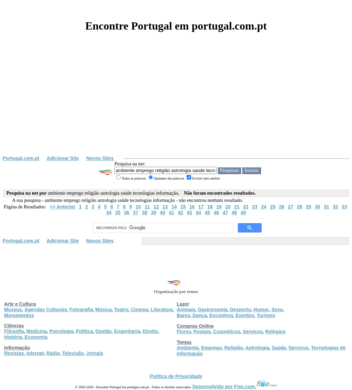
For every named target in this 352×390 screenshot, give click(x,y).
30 (317, 206)
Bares (183, 315)
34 (109, 212)
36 (127, 212)
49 (243, 212)
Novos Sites (100, 158)
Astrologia (257, 347)
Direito (150, 331)
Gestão (103, 331)
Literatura (162, 309)
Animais (186, 309)
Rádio (53, 353)
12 (156, 206)
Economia (35, 337)
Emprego (211, 347)
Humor (261, 309)
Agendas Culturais (45, 309)
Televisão (73, 353)
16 (192, 206)
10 (138, 206)
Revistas (14, 353)
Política (84, 331)
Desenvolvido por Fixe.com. (234, 386)
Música (103, 309)
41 (171, 212)
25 (272, 206)
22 (246, 206)
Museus (13, 309)
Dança (199, 315)
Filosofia (14, 331)
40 (162, 212)
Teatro (121, 309)
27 (291, 206)
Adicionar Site (63, 158)
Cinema (139, 309)
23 (254, 206)
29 (308, 206)
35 (118, 212)
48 (234, 212)
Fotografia (81, 309)
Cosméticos (226, 331)
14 (174, 206)
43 (189, 212)
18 (210, 206)
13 (165, 206)
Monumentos (19, 315)
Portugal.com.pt (21, 158)
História (13, 337)
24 (263, 206)
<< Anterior (62, 206)
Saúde (279, 347)
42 (180, 212)
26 (282, 206)
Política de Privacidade (176, 376)
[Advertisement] (176, 104)
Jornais (94, 353)
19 (219, 206)
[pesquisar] (162, 228)
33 (344, 206)
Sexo (277, 309)
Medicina (36, 331)
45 (207, 212)
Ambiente (188, 347)
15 (183, 206)
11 (147, 206)
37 (136, 212)
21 (237, 206)
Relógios (275, 331)
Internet (35, 353)
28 (299, 206)
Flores (184, 331)
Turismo (266, 315)
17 (201, 206)
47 (225, 212)
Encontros (221, 315)
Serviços (253, 331)
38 (144, 212)
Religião (233, 347)
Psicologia (61, 331)
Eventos (244, 315)
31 (326, 206)
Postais (202, 331)
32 (335, 206)
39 (153, 212)
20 (228, 206)
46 (216, 212)
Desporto (240, 309)
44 (198, 212)
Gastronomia (212, 309)
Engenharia (127, 331)
